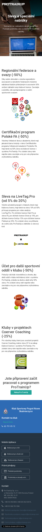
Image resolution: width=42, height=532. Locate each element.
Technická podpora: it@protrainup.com (18, 518)
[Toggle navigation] (37, 5)
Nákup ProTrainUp (21, 392)
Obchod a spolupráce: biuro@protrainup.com (20, 510)
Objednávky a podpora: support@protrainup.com (22, 514)
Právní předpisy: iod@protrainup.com (18, 522)
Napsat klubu (8, 422)
